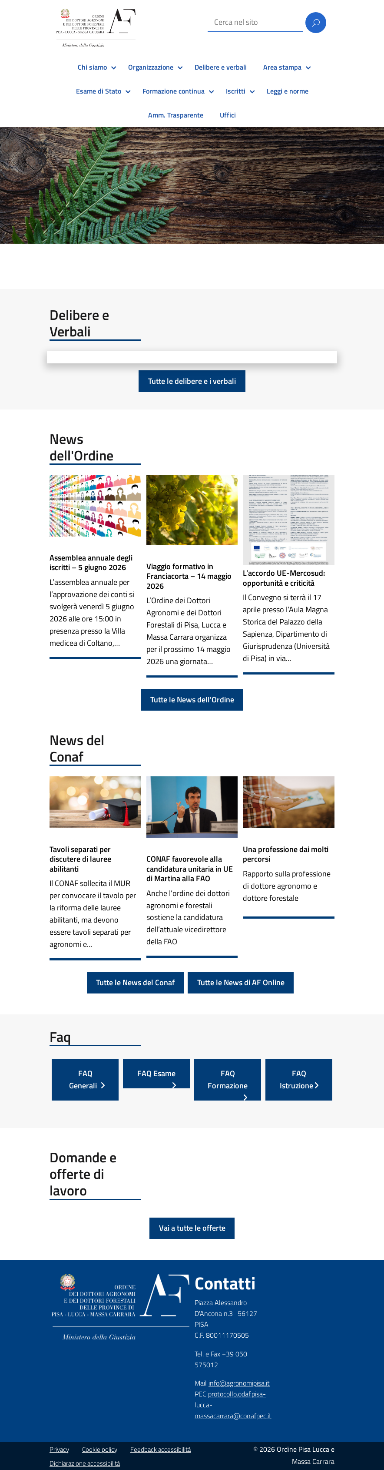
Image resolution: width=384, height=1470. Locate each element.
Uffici (228, 115)
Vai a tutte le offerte (192, 1228)
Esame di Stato (98, 91)
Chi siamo (92, 67)
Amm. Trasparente (175, 115)
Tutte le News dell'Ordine (192, 699)
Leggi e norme (287, 91)
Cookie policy (99, 1449)
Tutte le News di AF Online (241, 982)
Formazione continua (173, 91)
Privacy (59, 1449)
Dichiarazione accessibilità (85, 1463)
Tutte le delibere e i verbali (192, 381)
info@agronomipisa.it (239, 1383)
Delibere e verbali (221, 67)
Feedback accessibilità (160, 1449)
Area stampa (282, 67)
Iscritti (235, 91)
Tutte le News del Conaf (135, 982)
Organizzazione (150, 67)
